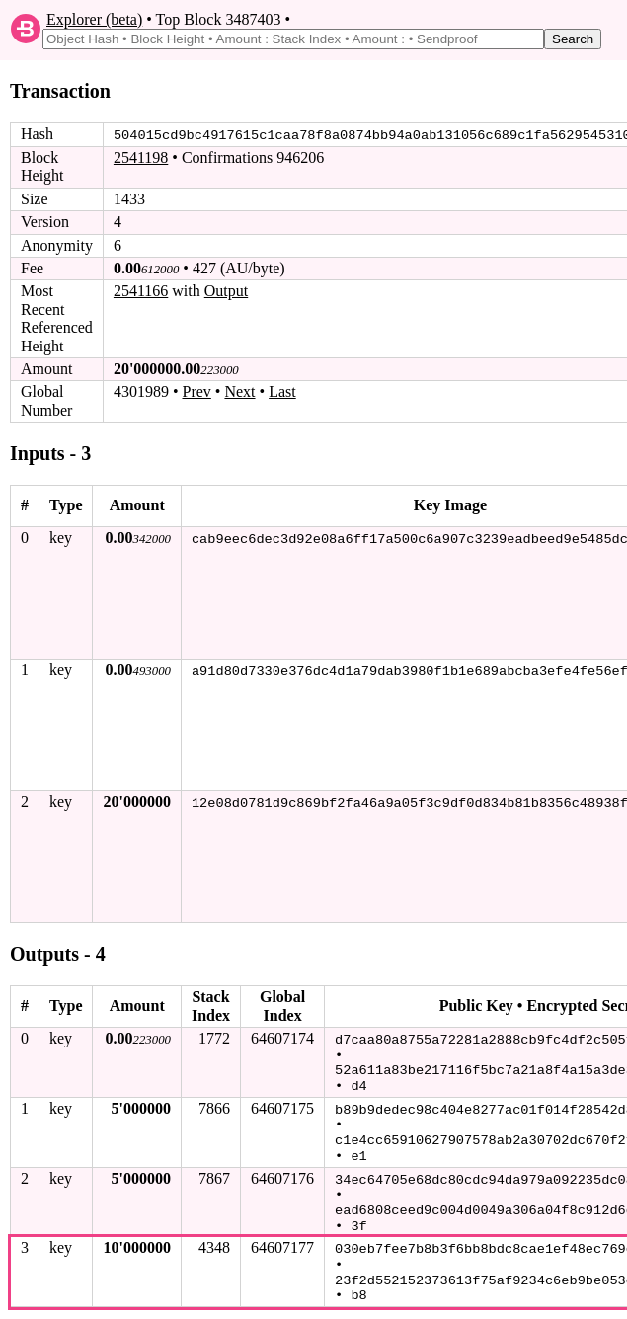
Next (239, 391)
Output (226, 290)
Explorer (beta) (94, 19)
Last (282, 391)
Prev (197, 391)
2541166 (141, 290)
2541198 (141, 157)
